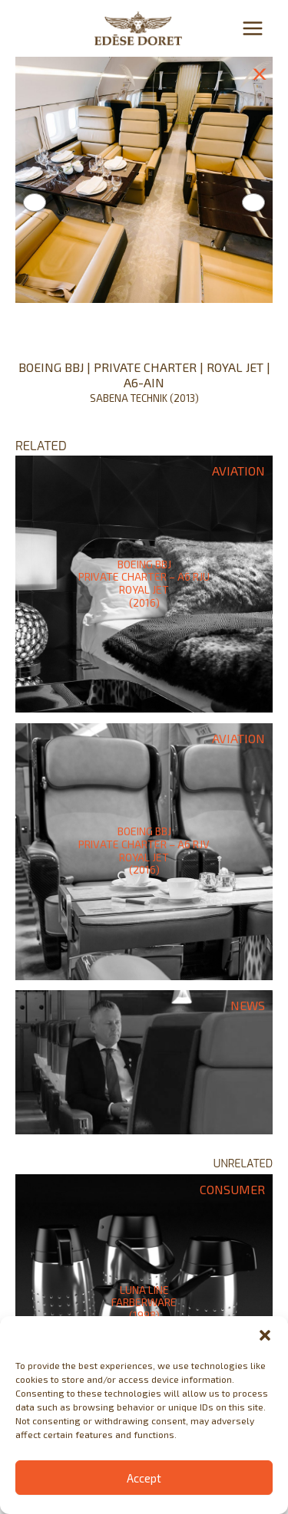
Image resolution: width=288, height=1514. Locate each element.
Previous (34, 202)
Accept (144, 1478)
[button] (265, 1335)
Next (253, 202)
